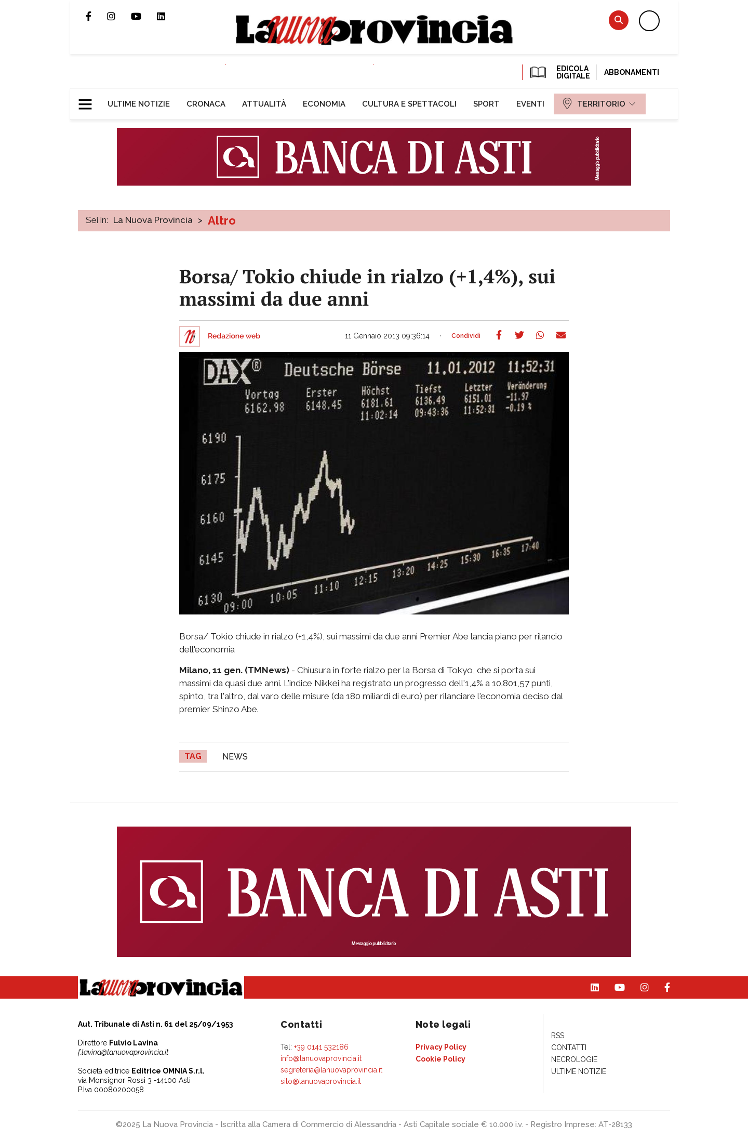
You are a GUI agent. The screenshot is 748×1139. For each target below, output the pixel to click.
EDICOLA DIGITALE (559, 72)
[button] (89, 99)
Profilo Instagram (119, 16)
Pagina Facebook (96, 16)
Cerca (619, 20)
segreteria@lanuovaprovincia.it (331, 1070)
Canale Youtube (144, 16)
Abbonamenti (631, 72)
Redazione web (234, 336)
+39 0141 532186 (321, 1047)
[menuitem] (138, 104)
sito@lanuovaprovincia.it (320, 1081)
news (235, 757)
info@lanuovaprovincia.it (321, 1058)
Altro (222, 220)
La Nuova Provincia (153, 220)
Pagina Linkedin (169, 16)
